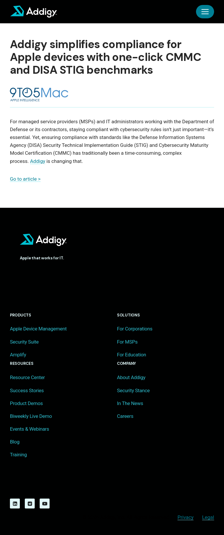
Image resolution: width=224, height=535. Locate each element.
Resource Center (27, 377)
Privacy (186, 517)
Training (18, 454)
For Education (131, 355)
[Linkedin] (15, 503)
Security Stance (133, 390)
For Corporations (134, 329)
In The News (130, 403)
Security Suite (24, 342)
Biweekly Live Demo (31, 416)
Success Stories (27, 390)
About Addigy (131, 377)
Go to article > (25, 179)
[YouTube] (45, 503)
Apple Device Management (38, 329)
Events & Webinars (29, 429)
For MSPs (127, 342)
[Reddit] (30, 503)
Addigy (37, 161)
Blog (15, 442)
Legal (208, 517)
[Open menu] (205, 11)
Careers (125, 416)
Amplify (18, 355)
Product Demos (26, 403)
